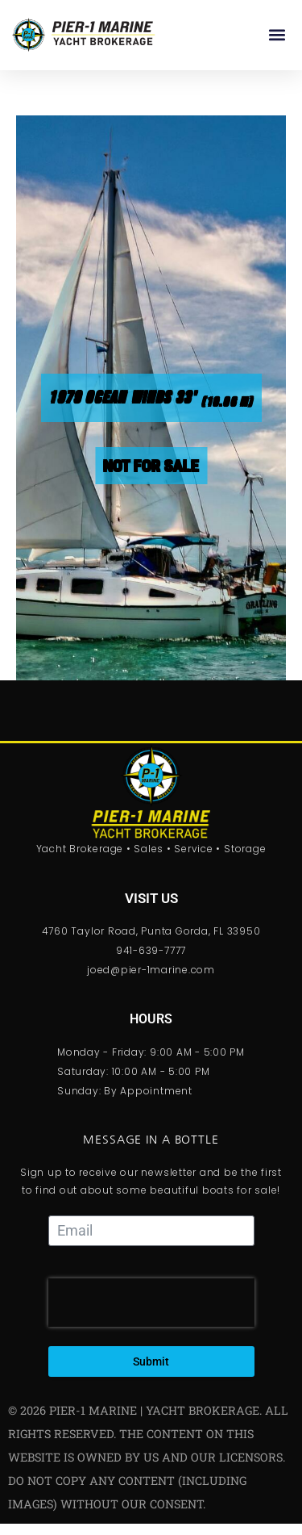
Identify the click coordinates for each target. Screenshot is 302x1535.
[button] (276, 35)
